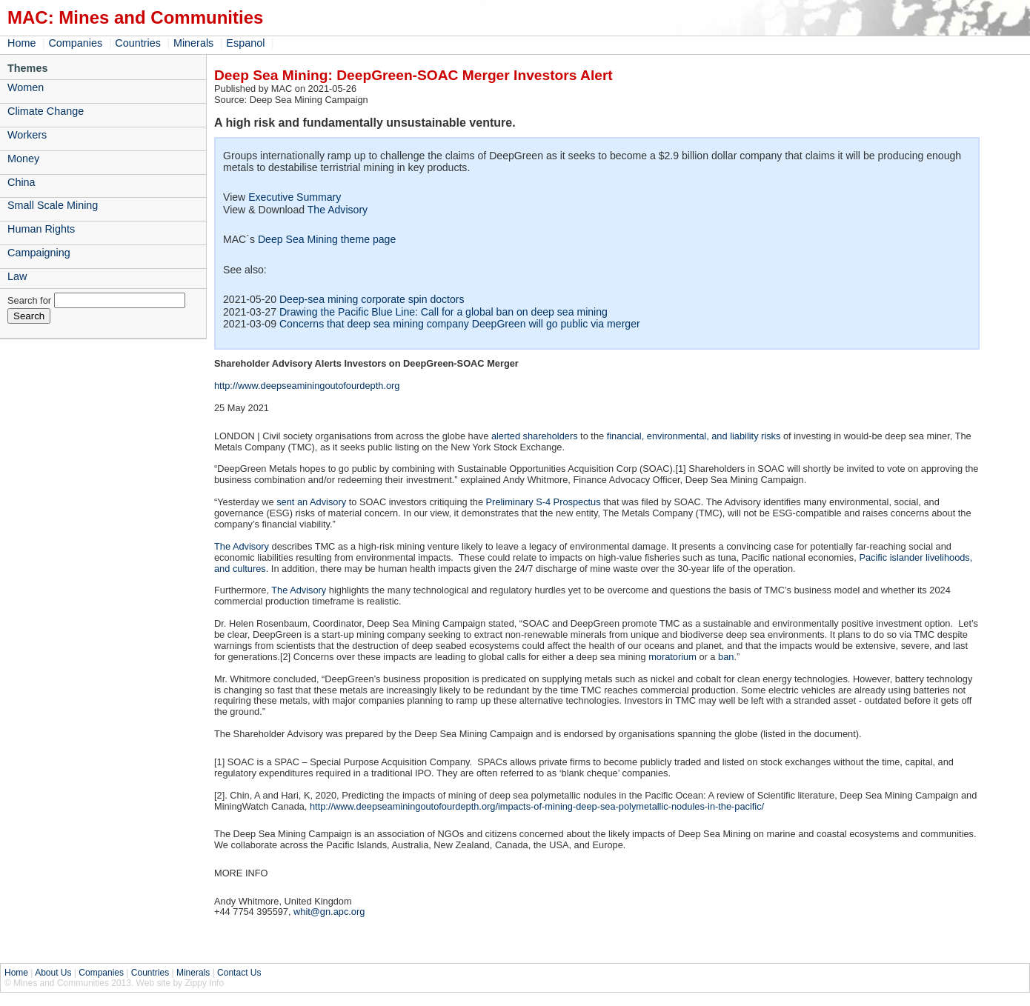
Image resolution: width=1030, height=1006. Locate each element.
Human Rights (41, 229)
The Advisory (338, 210)
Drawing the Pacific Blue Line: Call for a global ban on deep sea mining (443, 312)
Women (25, 87)
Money (23, 158)
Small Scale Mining (52, 205)
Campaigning (38, 253)
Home (21, 43)
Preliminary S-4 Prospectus (543, 501)
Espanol (245, 43)
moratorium (672, 656)
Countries (138, 43)
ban (726, 656)
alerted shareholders (534, 436)
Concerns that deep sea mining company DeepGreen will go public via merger (459, 324)
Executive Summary (294, 197)
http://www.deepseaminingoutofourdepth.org (306, 385)
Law (17, 276)
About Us (53, 972)
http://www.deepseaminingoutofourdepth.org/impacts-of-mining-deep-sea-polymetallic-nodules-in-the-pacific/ (537, 806)
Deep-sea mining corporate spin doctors (372, 299)
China (21, 182)
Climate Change (45, 111)
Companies (75, 43)
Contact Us (239, 972)
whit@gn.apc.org (329, 911)
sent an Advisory (311, 501)
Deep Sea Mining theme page (327, 239)
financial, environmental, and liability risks (694, 436)
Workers (27, 135)
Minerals (193, 43)
